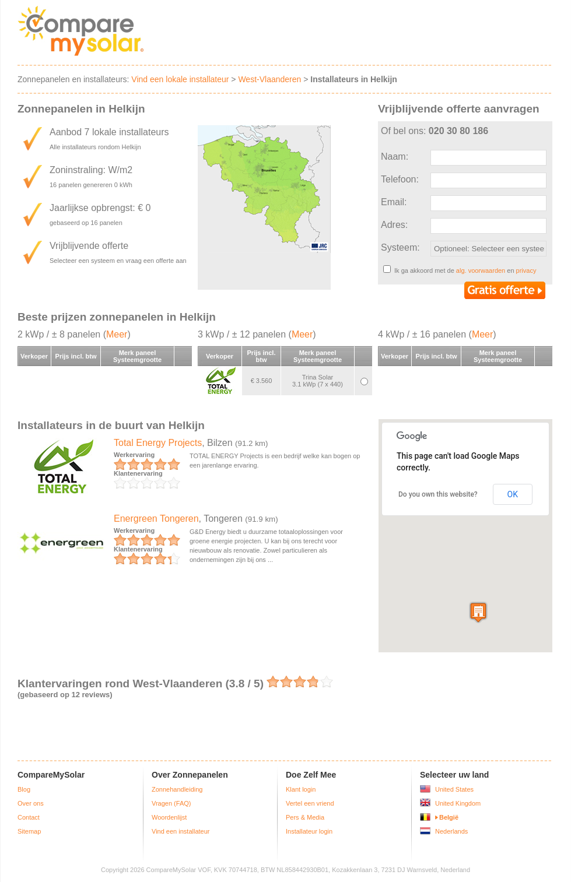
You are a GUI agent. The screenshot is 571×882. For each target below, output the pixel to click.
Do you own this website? (438, 494)
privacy (526, 270)
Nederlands (451, 831)
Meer (116, 334)
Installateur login (309, 831)
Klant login (301, 789)
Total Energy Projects (158, 443)
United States (454, 789)
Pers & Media (305, 817)
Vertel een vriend (310, 803)
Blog (23, 789)
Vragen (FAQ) (171, 803)
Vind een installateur (180, 831)
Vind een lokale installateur (180, 79)
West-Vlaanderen (269, 79)
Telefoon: (400, 179)
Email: (394, 202)
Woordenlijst (169, 817)
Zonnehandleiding (177, 789)
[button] (478, 612)
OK (512, 494)
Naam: (394, 156)
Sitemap (29, 831)
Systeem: (400, 247)
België (448, 817)
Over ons (30, 803)
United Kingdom (458, 803)
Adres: (394, 225)
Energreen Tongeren (156, 518)
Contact (28, 817)
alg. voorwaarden (480, 270)
